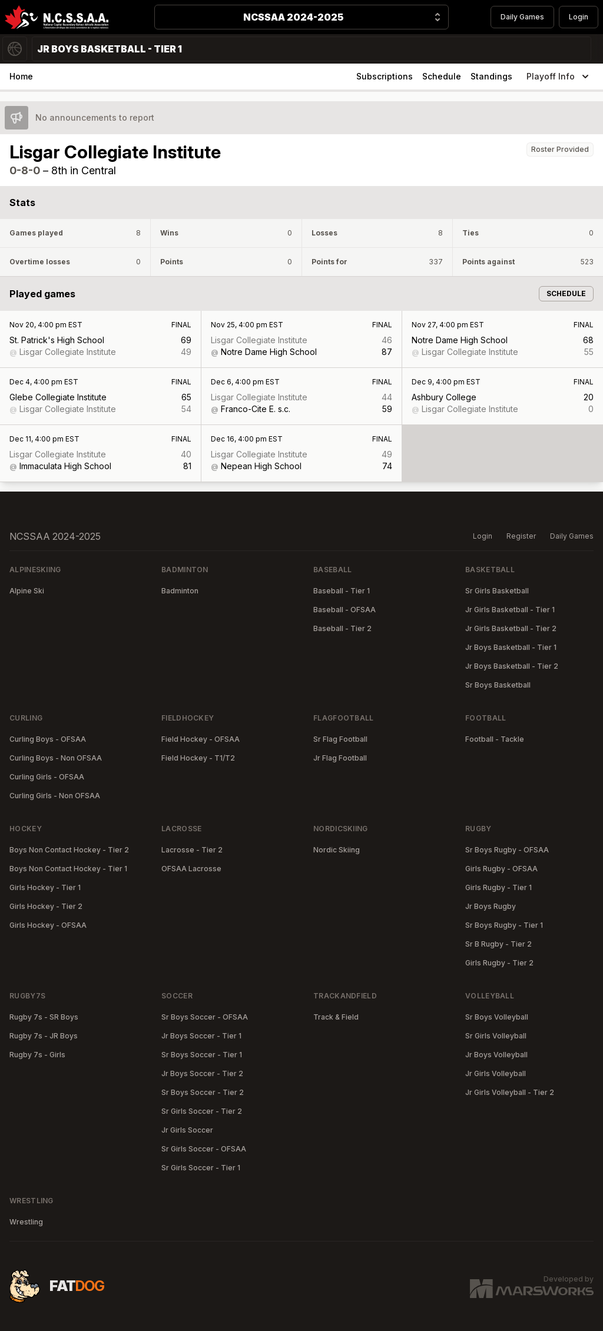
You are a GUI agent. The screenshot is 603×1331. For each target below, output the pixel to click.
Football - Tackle (494, 739)
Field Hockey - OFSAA (200, 739)
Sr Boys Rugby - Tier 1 (504, 925)
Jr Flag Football (340, 758)
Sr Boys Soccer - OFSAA (204, 1017)
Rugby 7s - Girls (37, 1054)
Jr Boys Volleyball (496, 1054)
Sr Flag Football (340, 739)
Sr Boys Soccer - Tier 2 (202, 1092)
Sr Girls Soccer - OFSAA (203, 1148)
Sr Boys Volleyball (496, 1017)
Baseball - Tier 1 (341, 590)
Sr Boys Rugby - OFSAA (507, 849)
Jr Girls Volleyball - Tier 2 (509, 1092)
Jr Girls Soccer (187, 1130)
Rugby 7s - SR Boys (43, 1017)
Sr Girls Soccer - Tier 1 (200, 1167)
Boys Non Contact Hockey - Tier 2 (69, 849)
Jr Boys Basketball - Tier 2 (511, 666)
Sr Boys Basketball (498, 685)
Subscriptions (384, 76)
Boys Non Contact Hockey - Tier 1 (68, 868)
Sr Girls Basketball (497, 590)
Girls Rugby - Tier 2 (499, 962)
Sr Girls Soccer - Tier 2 (201, 1111)
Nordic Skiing (336, 849)
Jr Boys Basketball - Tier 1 (510, 647)
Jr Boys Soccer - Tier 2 (202, 1073)
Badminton (179, 590)
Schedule (441, 76)
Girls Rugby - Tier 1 (498, 887)
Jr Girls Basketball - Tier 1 (510, 609)
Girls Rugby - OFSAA (501, 868)
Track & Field (336, 1017)
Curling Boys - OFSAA (47, 739)
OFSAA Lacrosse (191, 868)
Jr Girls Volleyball (495, 1073)
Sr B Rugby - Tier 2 (498, 944)
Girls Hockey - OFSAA (48, 925)
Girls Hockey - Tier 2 (45, 906)
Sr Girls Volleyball (495, 1035)
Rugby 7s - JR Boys (43, 1035)
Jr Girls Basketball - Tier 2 (510, 628)
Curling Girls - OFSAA (46, 776)
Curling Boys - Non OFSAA (55, 758)
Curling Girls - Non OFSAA (54, 795)
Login (578, 16)
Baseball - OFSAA (344, 609)
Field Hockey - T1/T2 (198, 758)
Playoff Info (558, 76)
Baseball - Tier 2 (342, 628)
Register (521, 536)
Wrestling (26, 1221)
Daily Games (522, 16)
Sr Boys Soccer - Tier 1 (201, 1054)
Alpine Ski (26, 590)
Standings (491, 76)
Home (21, 76)
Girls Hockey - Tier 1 (45, 887)
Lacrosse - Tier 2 (192, 849)
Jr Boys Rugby (490, 906)
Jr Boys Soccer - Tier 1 (201, 1035)
